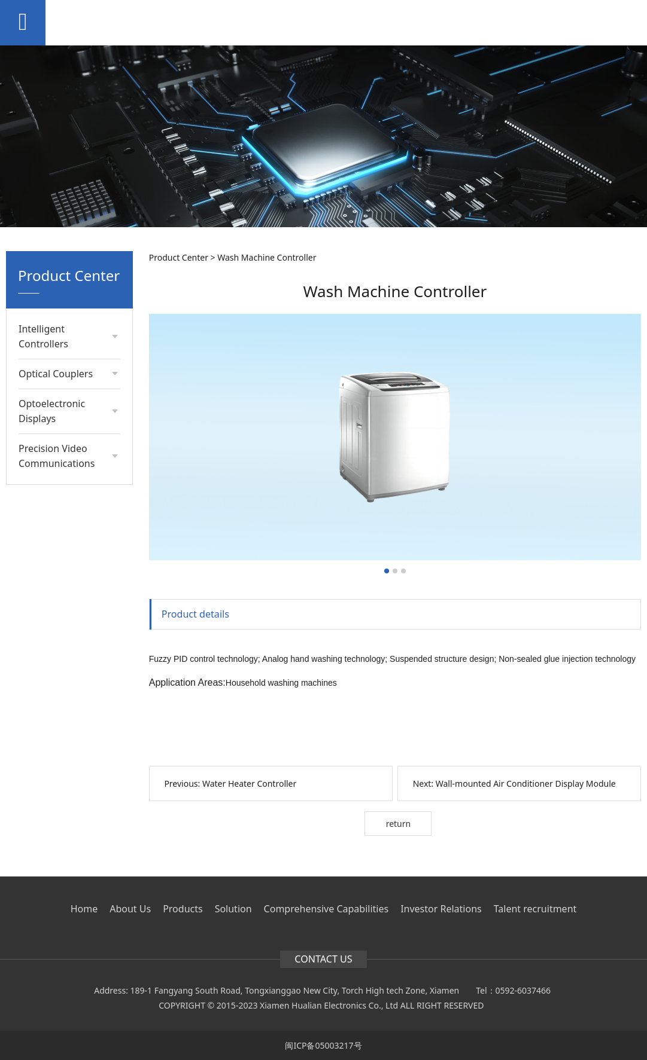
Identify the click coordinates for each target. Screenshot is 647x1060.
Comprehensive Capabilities (326, 908)
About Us (130, 908)
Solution (233, 908)
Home (84, 908)
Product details (195, 614)
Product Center (178, 257)
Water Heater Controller (249, 783)
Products (183, 908)
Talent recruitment (535, 908)
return (398, 823)
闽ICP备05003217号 (323, 1045)
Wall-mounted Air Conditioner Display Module (526, 783)
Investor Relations (441, 908)
